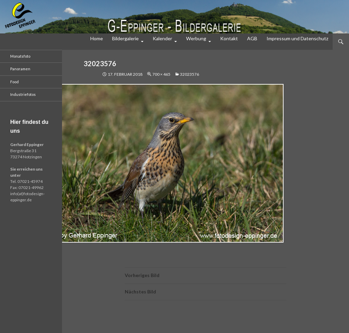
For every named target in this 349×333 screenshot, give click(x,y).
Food (14, 81)
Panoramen (20, 69)
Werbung (196, 38)
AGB (252, 38)
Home (96, 38)
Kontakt (229, 38)
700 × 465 (161, 74)
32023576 (189, 74)
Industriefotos (23, 94)
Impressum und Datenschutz (297, 38)
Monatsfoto (20, 56)
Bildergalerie (125, 38)
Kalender (162, 38)
